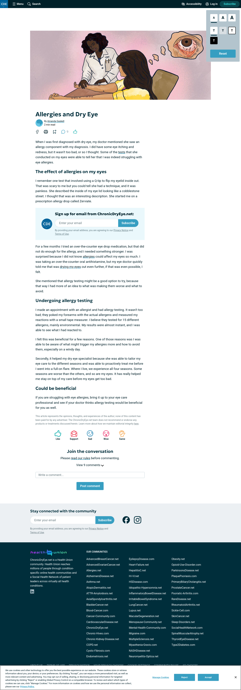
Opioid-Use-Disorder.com (186, 564)
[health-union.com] (48, 552)
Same (120, 435)
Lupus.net (135, 610)
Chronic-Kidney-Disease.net (102, 639)
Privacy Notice (120, 230)
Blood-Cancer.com (97, 610)
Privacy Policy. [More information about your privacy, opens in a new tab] (27, 686)
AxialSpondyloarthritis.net (101, 599)
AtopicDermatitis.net (98, 587)
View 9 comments (90, 465)
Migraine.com (137, 633)
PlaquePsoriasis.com (184, 576)
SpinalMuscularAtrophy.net (188, 633)
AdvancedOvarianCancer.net (103, 564)
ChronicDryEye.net (97, 627)
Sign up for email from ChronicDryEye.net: (94, 214)
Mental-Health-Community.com (147, 627)
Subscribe (230, 4)
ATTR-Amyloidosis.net (99, 593)
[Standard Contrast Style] (214, 30)
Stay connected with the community (63, 511)
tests (121, 152)
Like (56, 435)
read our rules (80, 458)
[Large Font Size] (223, 17)
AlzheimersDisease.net (100, 576)
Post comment (90, 486)
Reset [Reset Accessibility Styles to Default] (223, 53)
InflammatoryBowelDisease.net (147, 593)
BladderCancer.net (97, 604)
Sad (88, 435)
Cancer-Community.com (100, 616)
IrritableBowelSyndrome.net (145, 599)
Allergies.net (93, 570)
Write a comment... (51, 475)
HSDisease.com (138, 581)
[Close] (235, 677)
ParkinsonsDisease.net (185, 570)
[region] (120, 677)
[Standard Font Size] (214, 17)
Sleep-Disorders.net (183, 622)
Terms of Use (62, 234)
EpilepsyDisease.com (141, 559)
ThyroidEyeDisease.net (185, 639)
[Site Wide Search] (34, 4)
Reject (184, 677)
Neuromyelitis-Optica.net (143, 656)
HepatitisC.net (137, 570)
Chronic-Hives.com (97, 633)
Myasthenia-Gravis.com (143, 644)
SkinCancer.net (180, 616)
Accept (208, 677)
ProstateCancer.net (183, 587)
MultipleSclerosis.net (141, 639)
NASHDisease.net (139, 650)
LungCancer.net (138, 604)
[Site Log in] (211, 4)
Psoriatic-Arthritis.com (185, 593)
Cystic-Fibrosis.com (98, 650)
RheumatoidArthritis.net (186, 604)
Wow (104, 435)
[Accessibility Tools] (191, 4)
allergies (89, 256)
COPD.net (92, 644)
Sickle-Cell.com (181, 610)
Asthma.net (93, 581)
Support (72, 435)
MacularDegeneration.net (144, 616)
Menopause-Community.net (145, 622)
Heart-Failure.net (139, 564)
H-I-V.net (134, 576)
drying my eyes (70, 267)
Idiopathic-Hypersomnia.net (145, 587)
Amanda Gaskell (55, 121)
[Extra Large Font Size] (232, 17)
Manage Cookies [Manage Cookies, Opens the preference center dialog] (160, 677)
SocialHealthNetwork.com (187, 627)
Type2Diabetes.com (183, 644)
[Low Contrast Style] (223, 30)
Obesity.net (178, 559)
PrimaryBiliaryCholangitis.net (189, 581)
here (136, 423)
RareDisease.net (181, 599)
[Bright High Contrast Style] (232, 30)
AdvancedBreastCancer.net (102, 559)
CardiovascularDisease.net (102, 622)
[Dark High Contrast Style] (214, 40)
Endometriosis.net (97, 656)
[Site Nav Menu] (18, 4)
